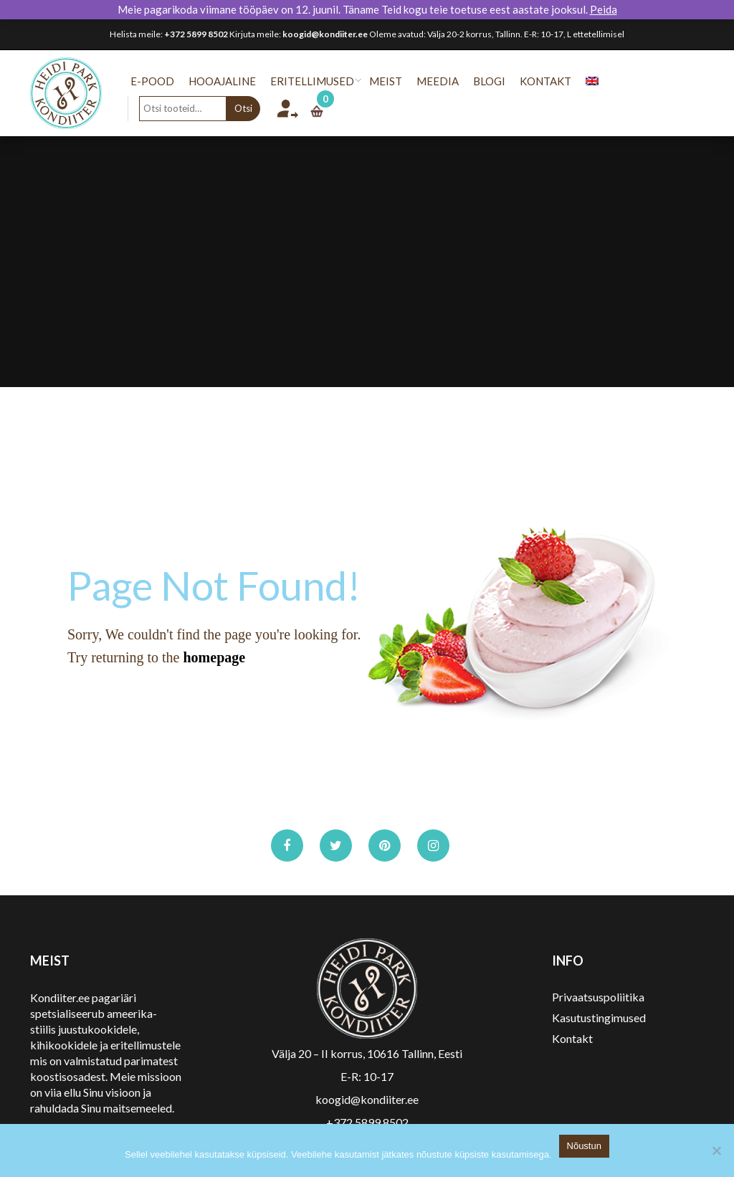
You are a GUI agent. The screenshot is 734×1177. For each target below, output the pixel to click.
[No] (716, 1150)
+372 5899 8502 (196, 34)
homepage (214, 657)
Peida (603, 9)
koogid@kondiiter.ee (325, 34)
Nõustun (584, 1145)
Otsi (253, 108)
